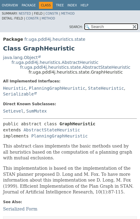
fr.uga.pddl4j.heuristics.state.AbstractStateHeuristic (75, 67)
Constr (51, 13)
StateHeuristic (106, 88)
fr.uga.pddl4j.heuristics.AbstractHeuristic (55, 62)
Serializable (18, 94)
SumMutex (36, 111)
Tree (60, 5)
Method (68, 13)
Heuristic (14, 88)
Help (84, 5)
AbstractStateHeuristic (51, 129)
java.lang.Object (20, 57)
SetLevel (13, 111)
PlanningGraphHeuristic (57, 88)
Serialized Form (20, 209)
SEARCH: (76, 27)
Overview (10, 5)
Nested (25, 13)
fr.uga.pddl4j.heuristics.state (54, 39)
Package (29, 5)
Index (72, 5)
